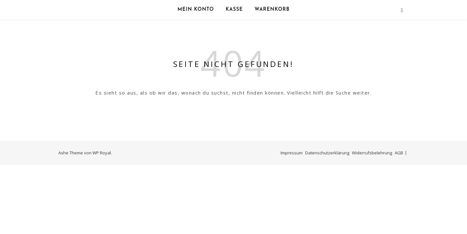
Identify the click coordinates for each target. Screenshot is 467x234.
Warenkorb (272, 9)
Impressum (292, 153)
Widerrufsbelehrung (372, 153)
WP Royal (101, 153)
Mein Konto (195, 9)
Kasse (234, 9)
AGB (399, 153)
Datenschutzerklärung (327, 153)
